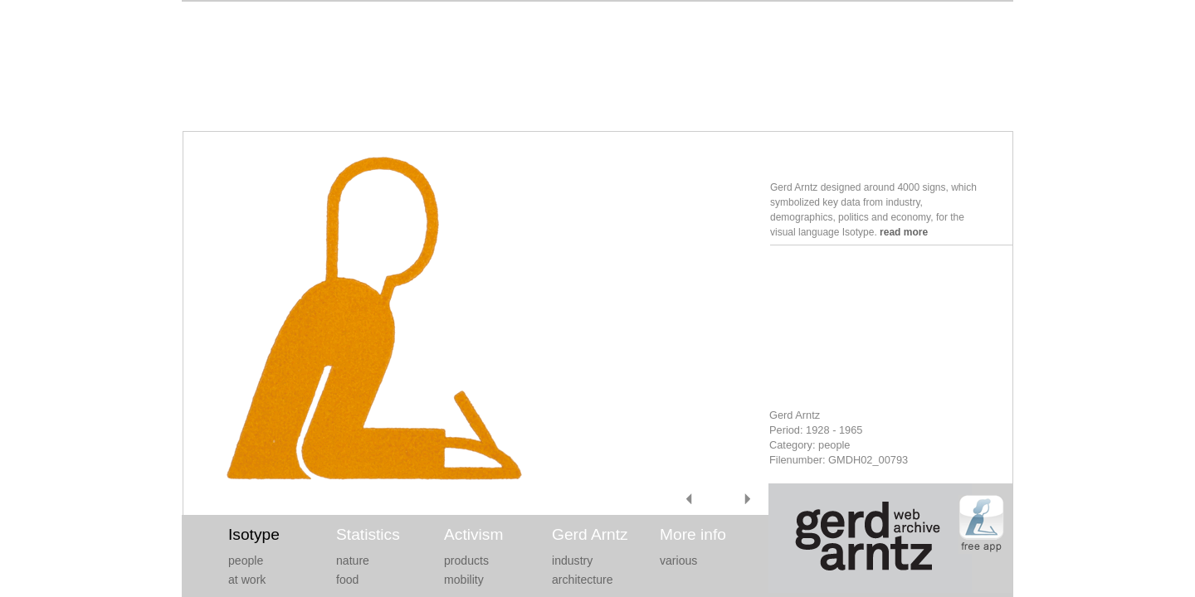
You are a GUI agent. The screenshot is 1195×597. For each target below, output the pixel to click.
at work (247, 579)
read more (904, 232)
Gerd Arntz (590, 534)
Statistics (368, 534)
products (466, 560)
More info (693, 534)
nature (352, 560)
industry (572, 560)
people (245, 560)
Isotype (254, 534)
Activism (473, 534)
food (347, 579)
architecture (582, 579)
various (678, 560)
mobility (464, 579)
